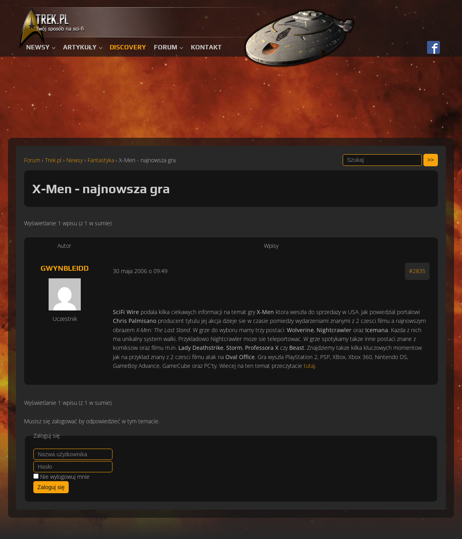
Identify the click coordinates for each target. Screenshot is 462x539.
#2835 (417, 271)
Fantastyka (101, 160)
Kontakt (206, 47)
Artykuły (79, 47)
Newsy (37, 47)
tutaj (309, 366)
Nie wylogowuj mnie (65, 476)
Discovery (128, 47)
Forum (165, 47)
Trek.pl (53, 160)
